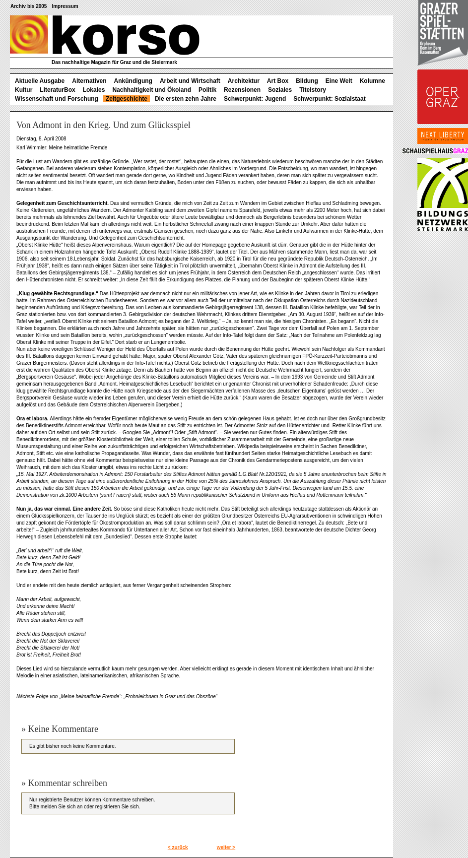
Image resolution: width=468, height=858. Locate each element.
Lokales (94, 89)
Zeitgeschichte (126, 98)
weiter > (226, 847)
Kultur (23, 89)
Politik (207, 89)
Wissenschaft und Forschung (56, 98)
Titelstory (312, 89)
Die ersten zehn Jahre (185, 98)
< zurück (178, 847)
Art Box (277, 80)
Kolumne (372, 80)
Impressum (65, 6)
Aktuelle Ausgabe (40, 80)
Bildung (307, 80)
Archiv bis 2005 (28, 6)
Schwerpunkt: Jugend (255, 98)
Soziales (280, 89)
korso (105, 35)
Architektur (244, 80)
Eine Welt (339, 80)
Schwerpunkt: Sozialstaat (329, 98)
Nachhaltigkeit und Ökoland (151, 89)
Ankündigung (133, 80)
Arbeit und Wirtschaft (190, 80)
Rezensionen (242, 89)
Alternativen (89, 80)
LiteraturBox (57, 89)
